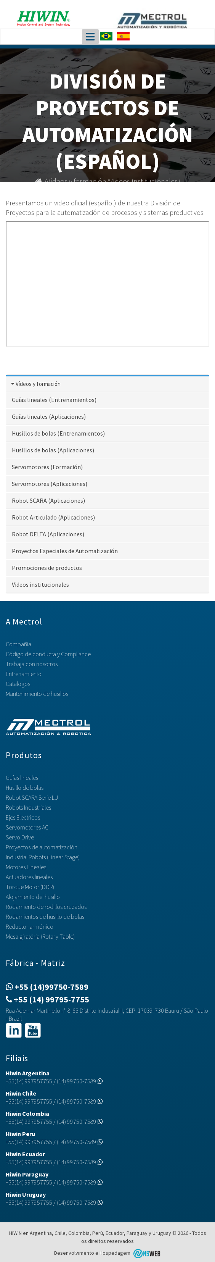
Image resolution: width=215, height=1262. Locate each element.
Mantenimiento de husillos (37, 693)
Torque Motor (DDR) (30, 887)
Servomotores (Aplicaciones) (49, 483)
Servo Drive (20, 837)
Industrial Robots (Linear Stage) (43, 857)
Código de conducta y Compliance (48, 654)
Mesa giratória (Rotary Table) (40, 936)
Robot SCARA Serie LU (32, 797)
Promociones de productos (47, 567)
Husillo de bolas (24, 787)
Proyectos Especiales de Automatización (65, 551)
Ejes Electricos (23, 817)
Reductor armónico (29, 926)
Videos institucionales (143, 181)
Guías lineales (22, 777)
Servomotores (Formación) (47, 467)
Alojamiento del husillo (33, 897)
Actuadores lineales (29, 877)
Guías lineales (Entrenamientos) (54, 399)
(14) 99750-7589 (80, 1081)
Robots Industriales (28, 807)
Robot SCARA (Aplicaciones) (48, 500)
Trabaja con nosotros (32, 664)
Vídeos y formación (76, 181)
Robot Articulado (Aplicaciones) (53, 517)
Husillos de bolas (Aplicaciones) (53, 450)
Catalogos (18, 683)
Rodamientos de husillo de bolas (45, 916)
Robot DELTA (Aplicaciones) (48, 534)
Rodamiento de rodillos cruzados (46, 906)
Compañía (18, 644)
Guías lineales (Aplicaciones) (49, 416)
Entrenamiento (24, 674)
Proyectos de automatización (41, 847)
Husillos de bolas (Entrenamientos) (58, 433)
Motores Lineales (26, 867)
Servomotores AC (27, 827)
